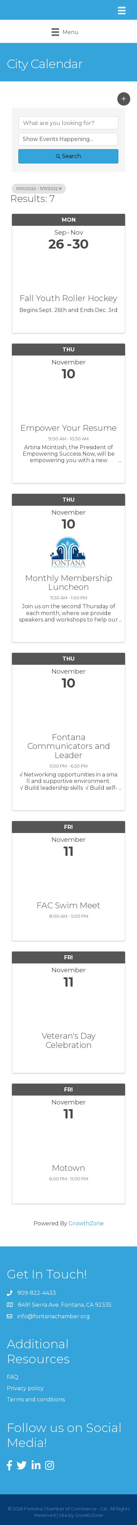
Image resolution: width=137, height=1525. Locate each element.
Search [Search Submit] (68, 156)
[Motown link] (68, 1141)
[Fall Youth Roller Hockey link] (68, 271)
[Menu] (121, 10)
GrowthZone (86, 1223)
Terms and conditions (36, 1399)
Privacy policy (25, 1388)
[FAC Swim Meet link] (68, 878)
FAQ (12, 1377)
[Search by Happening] (68, 139)
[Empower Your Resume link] (68, 401)
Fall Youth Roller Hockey (68, 298)
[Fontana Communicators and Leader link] (68, 710)
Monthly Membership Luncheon (68, 583)
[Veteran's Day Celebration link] (68, 1009)
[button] (123, 98)
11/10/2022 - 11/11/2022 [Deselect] (39, 188)
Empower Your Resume (68, 428)
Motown (68, 1168)
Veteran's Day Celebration (69, 1041)
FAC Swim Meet (68, 905)
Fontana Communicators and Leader (68, 746)
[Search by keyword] (68, 122)
